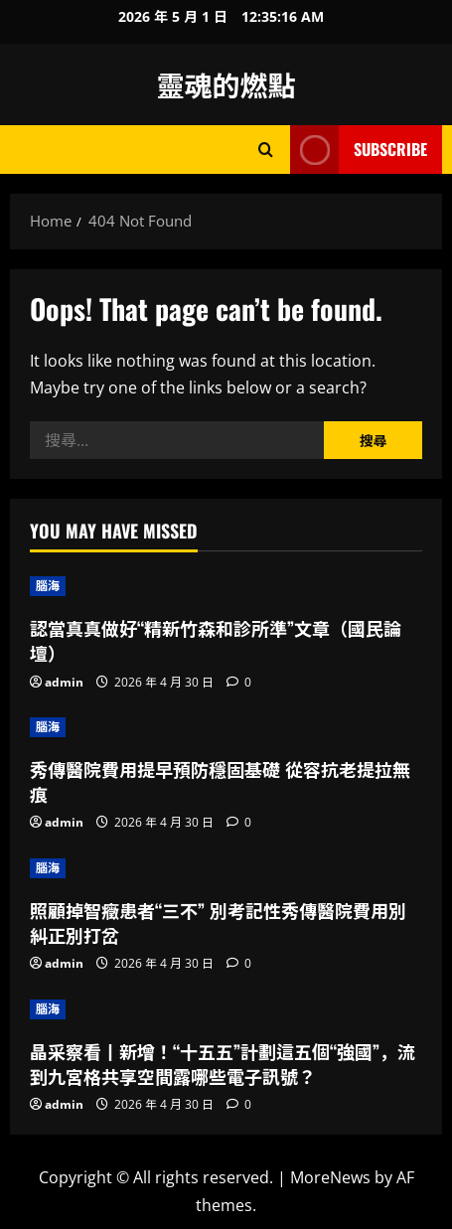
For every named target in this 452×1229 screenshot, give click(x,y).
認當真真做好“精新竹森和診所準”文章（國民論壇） (215, 640)
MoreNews (330, 1177)
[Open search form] (265, 149)
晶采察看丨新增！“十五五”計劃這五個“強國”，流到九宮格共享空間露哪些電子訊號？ (222, 1063)
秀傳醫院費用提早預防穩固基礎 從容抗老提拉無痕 (220, 781)
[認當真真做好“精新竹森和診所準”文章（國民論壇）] (226, 586)
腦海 (48, 585)
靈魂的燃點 (225, 84)
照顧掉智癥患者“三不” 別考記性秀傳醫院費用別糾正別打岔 (218, 922)
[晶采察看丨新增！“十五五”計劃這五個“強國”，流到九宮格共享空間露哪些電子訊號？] (226, 1009)
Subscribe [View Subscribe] (358, 149)
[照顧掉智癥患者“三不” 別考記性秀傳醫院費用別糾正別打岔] (226, 868)
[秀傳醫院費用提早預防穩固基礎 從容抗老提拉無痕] (226, 727)
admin (64, 682)
